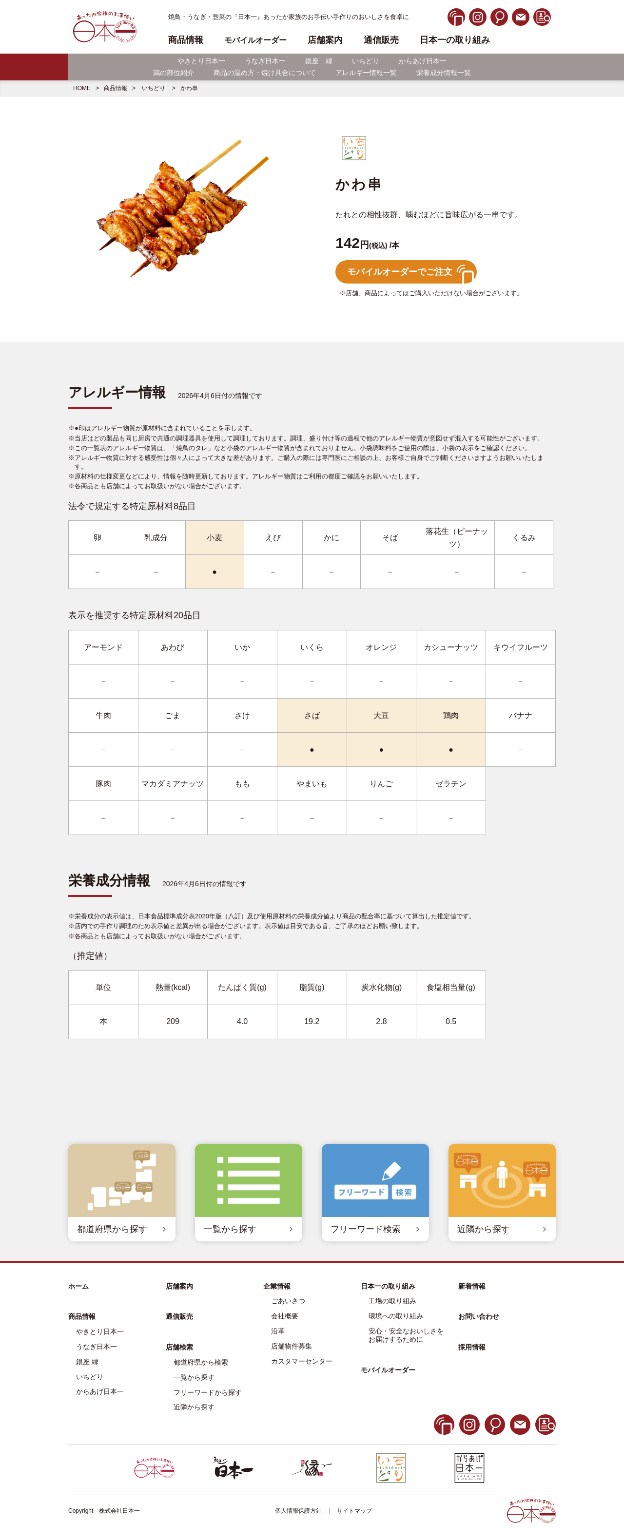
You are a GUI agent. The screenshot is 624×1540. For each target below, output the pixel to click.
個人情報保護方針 (298, 1510)
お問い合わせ (478, 1316)
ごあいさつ (288, 1301)
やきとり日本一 (201, 61)
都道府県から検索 (201, 1362)
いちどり (365, 61)
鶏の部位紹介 (173, 72)
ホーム (78, 1286)
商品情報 (115, 88)
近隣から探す (194, 1407)
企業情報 (277, 1286)
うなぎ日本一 (265, 61)
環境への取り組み (396, 1316)
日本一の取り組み (455, 40)
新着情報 (472, 1286)
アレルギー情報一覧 (366, 72)
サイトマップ (354, 1510)
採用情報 (472, 1347)
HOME (82, 88)
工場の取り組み (392, 1301)
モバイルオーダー (388, 1370)
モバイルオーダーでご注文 (399, 272)
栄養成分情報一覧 (443, 72)
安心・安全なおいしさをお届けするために (406, 1335)
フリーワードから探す (208, 1392)
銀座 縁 (318, 61)
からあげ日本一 (423, 61)
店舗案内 (325, 40)
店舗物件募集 (291, 1346)
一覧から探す (194, 1377)
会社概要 (284, 1316)
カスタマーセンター (301, 1361)
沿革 (278, 1331)
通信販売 (381, 40)
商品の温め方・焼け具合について (265, 72)
